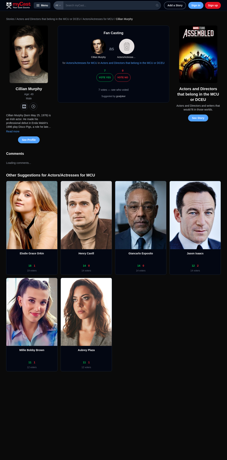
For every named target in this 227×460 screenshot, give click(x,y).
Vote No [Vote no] (122, 77)
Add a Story (175, 5)
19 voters (31, 270)
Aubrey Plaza (86, 350)
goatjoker (121, 96)
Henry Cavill (86, 253)
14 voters (86, 270)
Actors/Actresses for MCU (98, 19)
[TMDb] (33, 106)
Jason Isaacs (195, 253)
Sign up (213, 5)
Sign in (195, 5)
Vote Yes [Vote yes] (105, 77)
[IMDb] (24, 106)
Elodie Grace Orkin (32, 253)
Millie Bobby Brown (31, 350)
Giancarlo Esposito (140, 253)
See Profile (29, 139)
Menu (42, 5)
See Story (198, 118)
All (58, 5)
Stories (10, 19)
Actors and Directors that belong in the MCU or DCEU (48, 19)
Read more (12, 131)
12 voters (31, 367)
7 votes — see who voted (113, 89)
